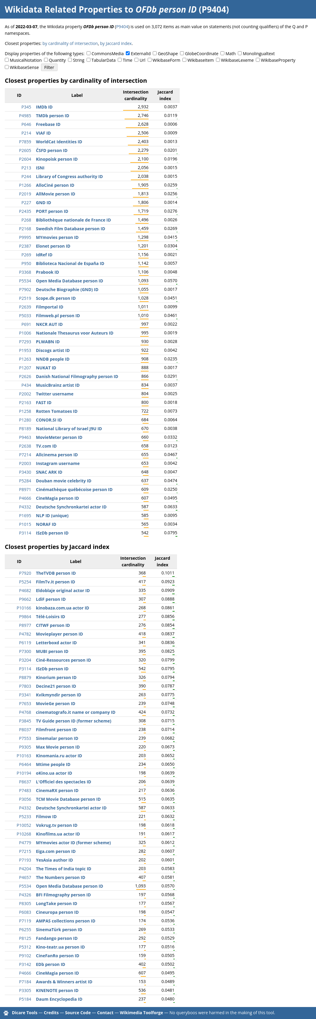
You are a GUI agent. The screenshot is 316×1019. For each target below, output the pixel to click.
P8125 (25, 938)
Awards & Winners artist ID (64, 982)
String (78, 60)
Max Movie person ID (58, 747)
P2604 (25, 159)
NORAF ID (46, 524)
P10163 (24, 755)
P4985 (25, 115)
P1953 (25, 350)
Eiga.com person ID (56, 851)
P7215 (25, 851)
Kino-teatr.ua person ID (60, 947)
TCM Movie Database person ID (68, 799)
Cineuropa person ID (57, 912)
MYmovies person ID (57, 237)
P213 (26, 168)
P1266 (25, 185)
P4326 (25, 895)
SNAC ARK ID (49, 472)
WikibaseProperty (278, 60)
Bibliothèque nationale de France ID (73, 220)
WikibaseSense (24, 67)
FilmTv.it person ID (55, 582)
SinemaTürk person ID (59, 929)
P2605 (25, 150)
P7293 (25, 341)
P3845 (25, 721)
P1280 (25, 420)
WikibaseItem (201, 60)
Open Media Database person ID (69, 281)
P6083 (25, 912)
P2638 (25, 446)
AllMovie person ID (55, 194)
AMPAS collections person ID (65, 921)
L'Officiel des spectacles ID (63, 782)
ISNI (40, 168)
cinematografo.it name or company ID (75, 712)
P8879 (25, 677)
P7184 (25, 982)
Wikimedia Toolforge (141, 1012)
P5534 (25, 281)
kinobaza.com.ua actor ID (62, 608)
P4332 (25, 507)
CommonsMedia (108, 53)
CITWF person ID (53, 625)
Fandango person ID (57, 938)
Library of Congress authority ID (69, 176)
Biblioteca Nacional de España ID (70, 263)
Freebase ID (48, 124)
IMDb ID (44, 107)
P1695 (25, 515)
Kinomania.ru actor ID (59, 755)
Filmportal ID (49, 307)
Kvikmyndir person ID (58, 695)
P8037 (25, 729)
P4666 (25, 498)
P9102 (25, 955)
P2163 (25, 402)
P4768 (25, 712)
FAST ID (44, 402)
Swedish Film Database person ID (70, 228)
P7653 (25, 703)
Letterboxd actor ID (56, 642)
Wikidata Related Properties (63, 9)
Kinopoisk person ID (57, 159)
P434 (26, 385)
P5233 (25, 816)
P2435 (25, 211)
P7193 (25, 860)
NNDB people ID (52, 359)
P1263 (25, 359)
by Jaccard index (116, 43)
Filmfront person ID (56, 729)
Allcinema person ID (57, 454)
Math (231, 53)
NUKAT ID (46, 368)
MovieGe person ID (55, 703)
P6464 (25, 764)
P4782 (25, 634)
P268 (26, 220)
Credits (51, 1012)
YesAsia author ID (54, 860)
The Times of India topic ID (63, 869)
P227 (26, 202)
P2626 (25, 376)
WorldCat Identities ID (59, 142)
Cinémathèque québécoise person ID (74, 489)
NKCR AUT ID (49, 324)
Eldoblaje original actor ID (63, 590)
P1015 (25, 524)
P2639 (25, 307)
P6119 (25, 642)
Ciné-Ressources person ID (63, 660)
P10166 (24, 608)
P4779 (25, 842)
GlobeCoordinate (201, 53)
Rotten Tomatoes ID (57, 411)
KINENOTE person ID (57, 990)
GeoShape (168, 53)
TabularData (104, 60)
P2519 (25, 298)
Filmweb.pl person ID (58, 315)
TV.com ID (46, 446)
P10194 (24, 773)
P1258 (25, 411)
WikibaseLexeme (237, 60)
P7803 (25, 686)
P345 (26, 107)
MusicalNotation (26, 60)
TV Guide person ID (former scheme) (73, 721)
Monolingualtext (259, 53)
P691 (26, 324)
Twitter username (54, 394)
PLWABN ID (48, 341)
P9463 (25, 437)
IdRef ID (44, 255)
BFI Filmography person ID (63, 895)
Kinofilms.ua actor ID (58, 834)
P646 (26, 124)
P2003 (25, 463)
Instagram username (58, 463)
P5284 (25, 481)
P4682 (25, 590)
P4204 (25, 869)
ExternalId (141, 53)
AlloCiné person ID (55, 185)
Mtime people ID (53, 764)
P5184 (25, 999)
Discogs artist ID (53, 350)
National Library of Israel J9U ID (69, 428)
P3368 (25, 272)
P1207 (25, 368)
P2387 (25, 246)
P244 (26, 176)
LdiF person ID (51, 599)
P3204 (25, 660)
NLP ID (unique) (52, 515)
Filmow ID (46, 816)
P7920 (25, 573)
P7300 (25, 651)
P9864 (25, 616)
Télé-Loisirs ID (50, 616)
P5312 (25, 947)
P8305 (25, 903)
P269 (26, 255)
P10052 (24, 825)
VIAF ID (43, 133)
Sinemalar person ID (57, 738)
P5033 (25, 315)
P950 (26, 263)
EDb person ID (50, 964)
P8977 (25, 625)
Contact (105, 1012)
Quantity (57, 60)
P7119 (25, 921)
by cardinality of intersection (70, 43)
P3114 (25, 533)
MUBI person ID (52, 651)
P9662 (25, 599)
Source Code (78, 1012)
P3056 (25, 799)
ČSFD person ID (51, 150)
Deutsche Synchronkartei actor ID (71, 507)
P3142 (25, 964)
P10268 (24, 834)
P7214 (25, 454)
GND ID (43, 202)
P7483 (25, 790)
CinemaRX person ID (57, 790)
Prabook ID (47, 272)
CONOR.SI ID (49, 420)
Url (142, 60)
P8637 (25, 782)
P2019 (25, 194)
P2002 (25, 394)
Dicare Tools (24, 1012)
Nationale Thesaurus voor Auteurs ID (75, 333)
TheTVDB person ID (56, 573)
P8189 (25, 428)
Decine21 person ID (56, 686)
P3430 (25, 472)
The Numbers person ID (60, 877)
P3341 (25, 695)
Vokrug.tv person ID (57, 825)
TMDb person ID (52, 115)
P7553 (25, 738)
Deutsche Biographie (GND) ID (67, 289)
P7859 (25, 142)
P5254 (25, 582)
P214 (26, 133)
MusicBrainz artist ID (58, 385)
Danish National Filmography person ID (77, 376)
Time (127, 60)
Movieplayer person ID (59, 634)
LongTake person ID (56, 903)
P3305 (25, 990)
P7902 (25, 289)
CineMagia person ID (57, 498)
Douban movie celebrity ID (63, 481)
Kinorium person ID (56, 677)
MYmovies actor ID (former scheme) (73, 842)
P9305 (25, 747)
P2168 (25, 228)
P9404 (122, 26)
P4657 (25, 877)
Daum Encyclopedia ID (59, 999)
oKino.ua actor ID (54, 773)
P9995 (25, 237)
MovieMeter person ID (59, 437)
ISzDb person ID (52, 533)
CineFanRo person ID (57, 955)
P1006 (25, 333)
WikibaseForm (166, 60)
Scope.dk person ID (56, 298)
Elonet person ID (53, 246)
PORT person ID (52, 211)
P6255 (25, 929)
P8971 (25, 489)
